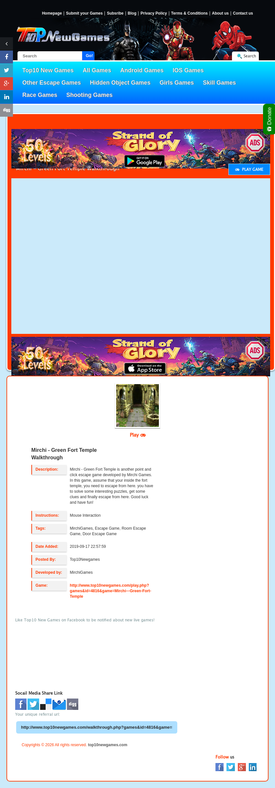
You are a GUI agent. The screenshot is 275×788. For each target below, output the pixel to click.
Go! (89, 55)
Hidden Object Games (120, 82)
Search (250, 55)
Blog (132, 13)
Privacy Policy (153, 13)
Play (138, 435)
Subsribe (115, 13)
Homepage (52, 13)
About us (220, 13)
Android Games (142, 70)
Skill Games (219, 82)
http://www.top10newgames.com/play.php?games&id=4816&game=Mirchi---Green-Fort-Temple (110, 591)
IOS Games (188, 70)
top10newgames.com (107, 745)
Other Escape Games (51, 82)
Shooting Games (89, 95)
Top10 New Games (48, 70)
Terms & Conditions (189, 13)
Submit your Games (84, 13)
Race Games (39, 95)
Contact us (243, 13)
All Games (97, 70)
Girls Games (177, 82)
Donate (270, 119)
